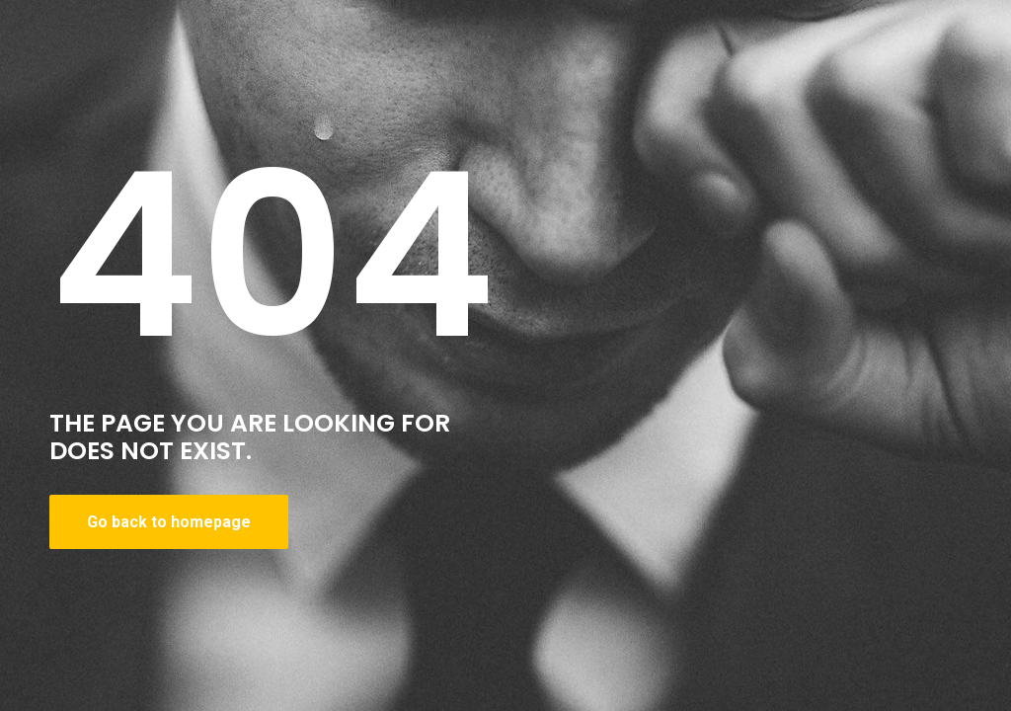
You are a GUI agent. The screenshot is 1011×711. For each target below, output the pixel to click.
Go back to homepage (169, 522)
